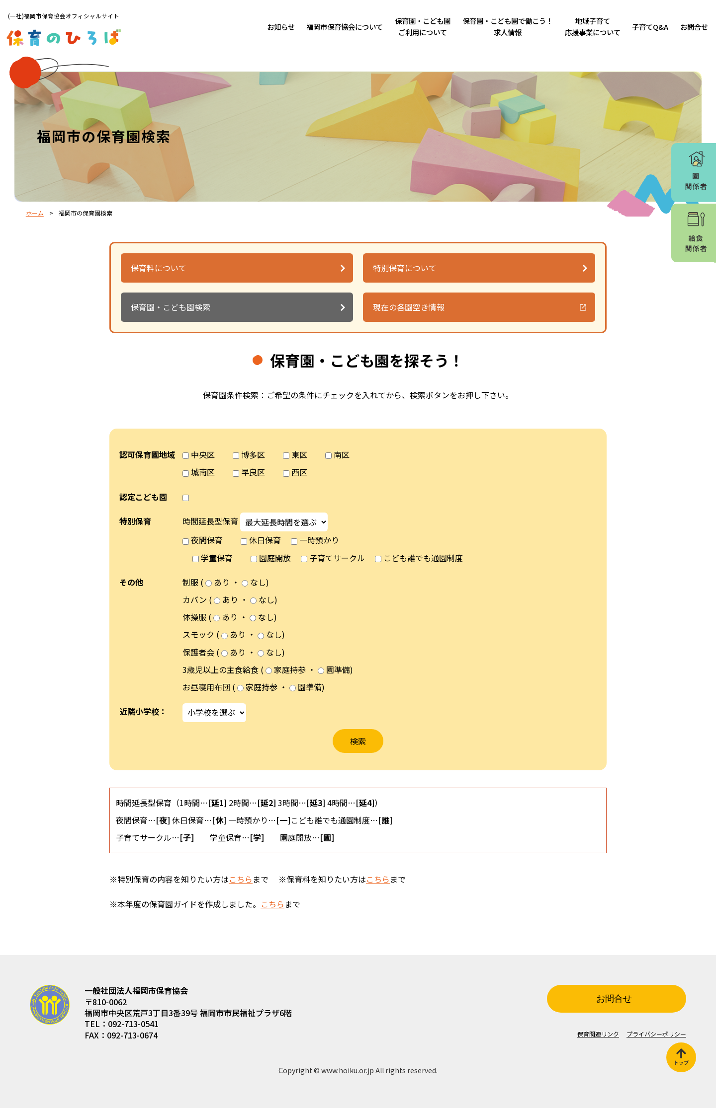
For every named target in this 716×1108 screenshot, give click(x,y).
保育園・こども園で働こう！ (507, 26)
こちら (241, 879)
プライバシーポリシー (656, 1034)
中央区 (203, 454)
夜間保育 (207, 540)
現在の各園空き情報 (409, 307)
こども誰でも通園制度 (423, 558)
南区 (342, 454)
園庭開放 (275, 558)
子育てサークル (337, 558)
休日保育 (265, 540)
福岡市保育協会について (344, 26)
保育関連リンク (598, 1034)
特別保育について (405, 268)
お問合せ (694, 26)
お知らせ (281, 26)
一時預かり (319, 540)
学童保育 (217, 558)
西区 (299, 472)
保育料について (158, 268)
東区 (299, 454)
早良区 (253, 472)
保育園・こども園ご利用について (422, 26)
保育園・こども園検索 (170, 307)
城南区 (203, 472)
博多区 (253, 454)
